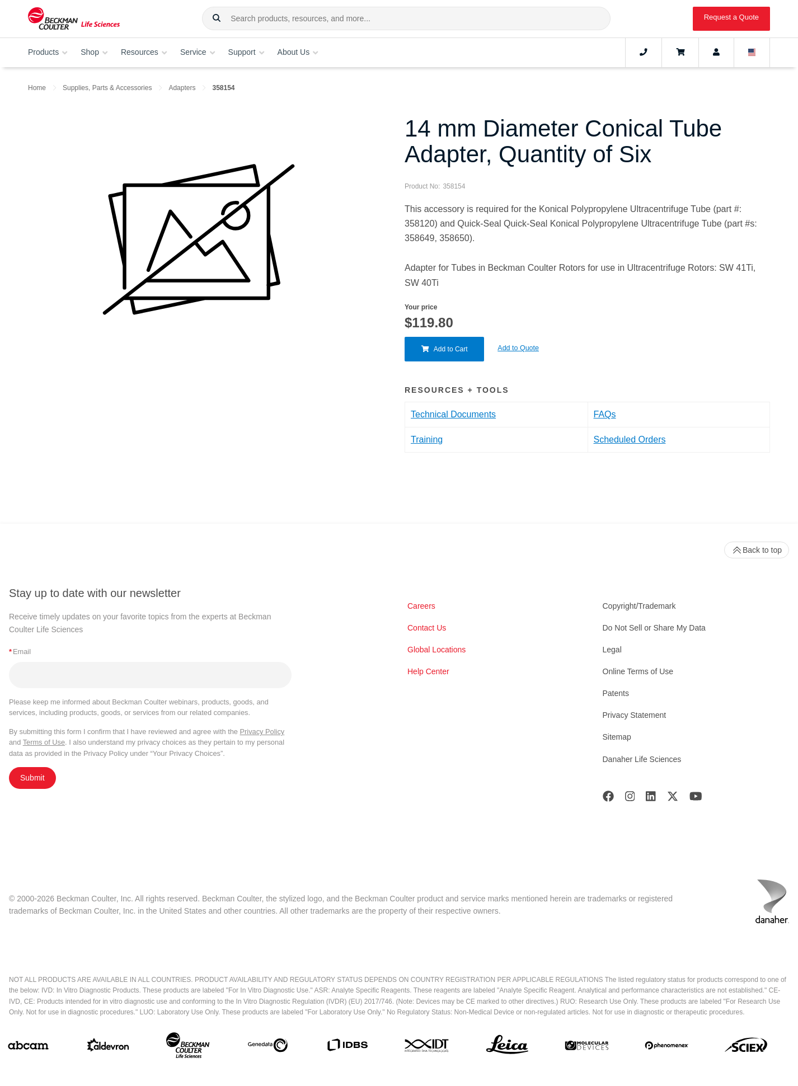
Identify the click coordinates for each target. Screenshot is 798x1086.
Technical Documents (453, 414)
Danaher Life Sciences (642, 759)
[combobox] (406, 18)
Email (20, 651)
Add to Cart (444, 349)
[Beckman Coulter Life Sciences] (187, 1048)
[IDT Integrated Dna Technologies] (427, 1047)
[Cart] (680, 52)
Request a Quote (731, 17)
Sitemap (617, 736)
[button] (216, 18)
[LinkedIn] (651, 798)
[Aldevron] (108, 1047)
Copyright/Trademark (639, 605)
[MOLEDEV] (586, 1048)
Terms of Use (44, 742)
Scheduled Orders (630, 439)
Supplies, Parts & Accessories (107, 88)
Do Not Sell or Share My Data (654, 627)
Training (427, 439)
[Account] (716, 52)
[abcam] (28, 1047)
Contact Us (426, 627)
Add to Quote (518, 348)
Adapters (181, 88)
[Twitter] (672, 798)
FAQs (605, 414)
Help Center (428, 671)
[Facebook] (608, 798)
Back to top (756, 550)
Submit (32, 777)
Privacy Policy (262, 731)
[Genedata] (267, 1047)
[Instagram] (630, 798)
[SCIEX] (746, 1047)
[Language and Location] (752, 52)
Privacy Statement (634, 715)
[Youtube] (695, 798)
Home (37, 88)
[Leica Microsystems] (507, 1047)
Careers (421, 605)
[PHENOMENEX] (666, 1047)
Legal (612, 649)
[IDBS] (347, 1047)
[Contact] (643, 52)
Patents (616, 693)
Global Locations (436, 649)
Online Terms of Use (638, 671)
